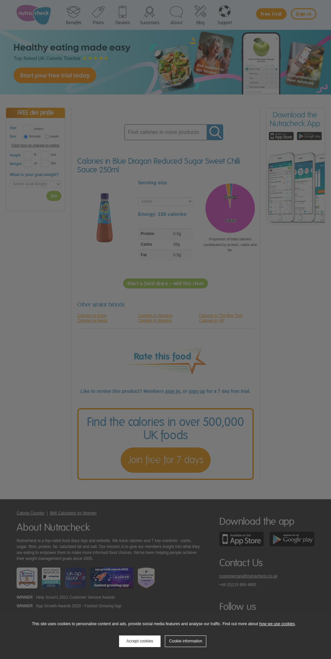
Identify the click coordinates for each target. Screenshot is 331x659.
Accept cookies (139, 641)
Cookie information (185, 641)
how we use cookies (277, 624)
